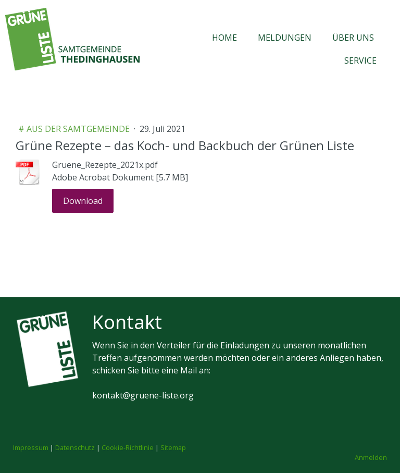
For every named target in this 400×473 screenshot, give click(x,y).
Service (360, 60)
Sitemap (173, 447)
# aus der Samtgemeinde (75, 129)
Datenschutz (75, 447)
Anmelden (371, 457)
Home (224, 37)
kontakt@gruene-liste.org (143, 395)
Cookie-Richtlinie (128, 447)
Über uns (353, 37)
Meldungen (284, 37)
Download (83, 201)
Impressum (30, 447)
